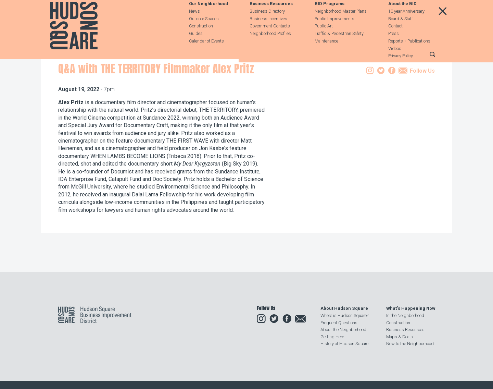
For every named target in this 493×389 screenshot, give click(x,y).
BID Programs (329, 19)
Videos (394, 63)
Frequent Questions (338, 322)
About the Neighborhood (343, 329)
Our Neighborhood (208, 19)
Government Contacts (270, 41)
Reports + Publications (409, 56)
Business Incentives (268, 34)
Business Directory (267, 26)
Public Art (324, 41)
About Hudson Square (344, 308)
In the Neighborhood (405, 315)
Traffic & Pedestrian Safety (339, 48)
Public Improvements (334, 34)
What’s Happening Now (410, 308)
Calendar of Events (206, 56)
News (194, 26)
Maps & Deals (399, 336)
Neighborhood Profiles (270, 48)
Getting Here (332, 336)
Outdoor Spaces (204, 34)
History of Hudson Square (344, 343)
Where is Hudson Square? (344, 315)
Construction (201, 41)
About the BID (402, 19)
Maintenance (326, 56)
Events (103, 97)
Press (393, 48)
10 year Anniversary (406, 26)
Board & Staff (400, 34)
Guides (196, 48)
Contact (395, 41)
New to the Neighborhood (410, 343)
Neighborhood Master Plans (341, 26)
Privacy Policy (400, 71)
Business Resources (271, 19)
